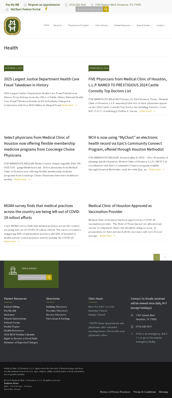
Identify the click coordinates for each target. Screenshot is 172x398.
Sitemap (163, 391)
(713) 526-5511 (77, 4)
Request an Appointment (44, 4)
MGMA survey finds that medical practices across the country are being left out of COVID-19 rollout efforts (42, 211)
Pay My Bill (12, 4)
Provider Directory (57, 310)
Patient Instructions (15, 318)
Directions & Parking (58, 318)
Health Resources (14, 330)
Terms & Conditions (145, 391)
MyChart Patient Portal (25, 9)
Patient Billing (12, 306)
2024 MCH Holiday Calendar (19, 334)
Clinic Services (101, 25)
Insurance (9, 314)
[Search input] (90, 9)
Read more (68, 105)
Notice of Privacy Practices (115, 391)
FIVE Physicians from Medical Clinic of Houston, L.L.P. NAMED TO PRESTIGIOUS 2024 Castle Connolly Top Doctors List (127, 84)
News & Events (143, 25)
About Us (58, 25)
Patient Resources (122, 25)
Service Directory (56, 314)
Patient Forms (12, 322)
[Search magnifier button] (106, 9)
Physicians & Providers (78, 25)
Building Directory (56, 306)
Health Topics (12, 326)
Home (46, 25)
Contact (160, 25)
